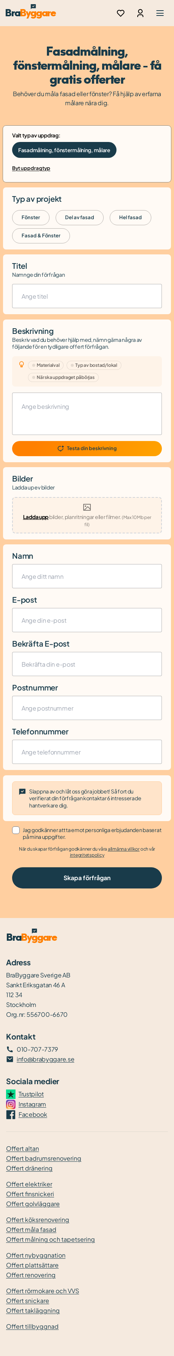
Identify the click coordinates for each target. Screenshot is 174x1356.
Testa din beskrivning (87, 448)
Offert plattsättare (32, 1265)
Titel (19, 265)
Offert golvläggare (33, 1204)
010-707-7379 (37, 1049)
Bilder (22, 478)
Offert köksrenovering (37, 1220)
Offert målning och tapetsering (50, 1239)
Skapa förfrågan (87, 878)
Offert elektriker (29, 1184)
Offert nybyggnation (35, 1255)
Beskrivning (33, 330)
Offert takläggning (33, 1310)
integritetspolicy (87, 855)
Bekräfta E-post (41, 643)
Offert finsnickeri (30, 1194)
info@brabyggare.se (45, 1059)
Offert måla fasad (31, 1229)
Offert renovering (31, 1275)
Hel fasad (130, 217)
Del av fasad (79, 217)
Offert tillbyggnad (32, 1326)
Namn (22, 555)
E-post (24, 599)
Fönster (31, 217)
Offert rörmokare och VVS (42, 1291)
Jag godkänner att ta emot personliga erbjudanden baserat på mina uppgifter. (92, 833)
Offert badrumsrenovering (43, 1158)
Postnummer (35, 687)
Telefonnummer (40, 731)
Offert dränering (29, 1168)
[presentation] (87, 515)
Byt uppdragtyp (31, 168)
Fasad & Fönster (41, 235)
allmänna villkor (124, 849)
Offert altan (22, 1148)
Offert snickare (27, 1301)
